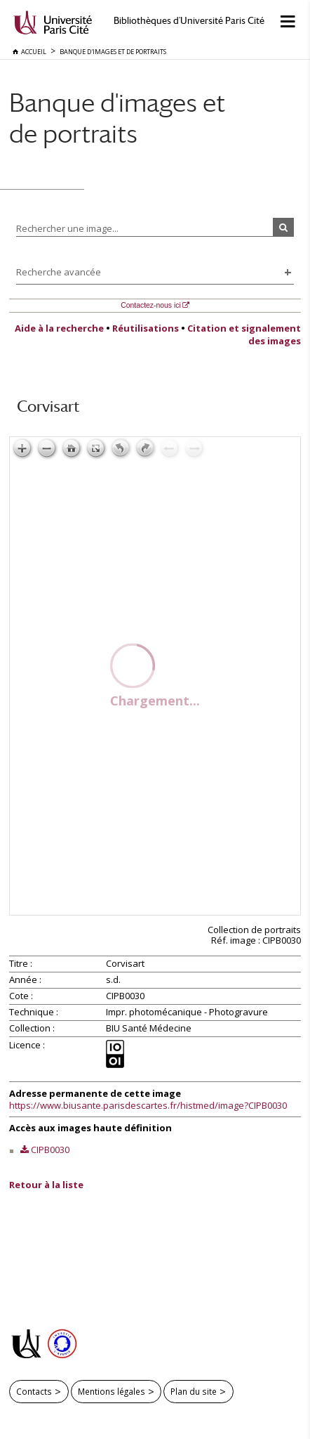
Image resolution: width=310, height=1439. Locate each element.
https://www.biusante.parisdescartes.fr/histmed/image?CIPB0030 (148, 1105)
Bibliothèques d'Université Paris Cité (189, 20)
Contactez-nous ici (150, 305)
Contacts (34, 1391)
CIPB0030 (50, 1149)
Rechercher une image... (67, 228)
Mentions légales (111, 1391)
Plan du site (193, 1391)
